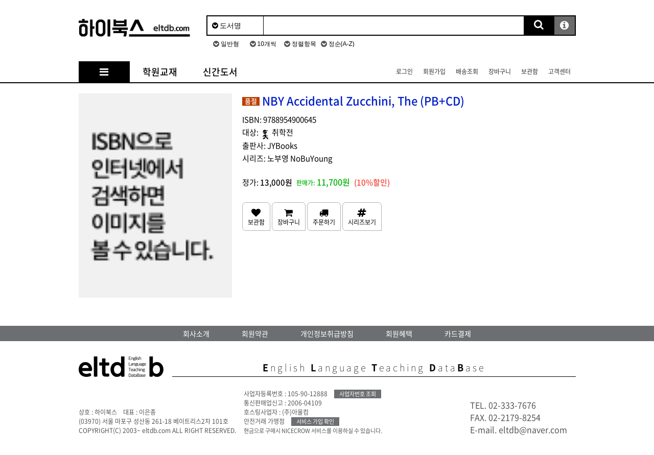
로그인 (404, 71)
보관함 (529, 71)
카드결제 (458, 333)
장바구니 (499, 71)
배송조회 (467, 71)
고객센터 (559, 71)
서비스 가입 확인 (315, 421)
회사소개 (196, 333)
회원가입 (434, 71)
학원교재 (160, 72)
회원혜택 (399, 333)
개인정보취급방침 (327, 333)
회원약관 (255, 333)
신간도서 (220, 72)
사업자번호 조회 (357, 394)
